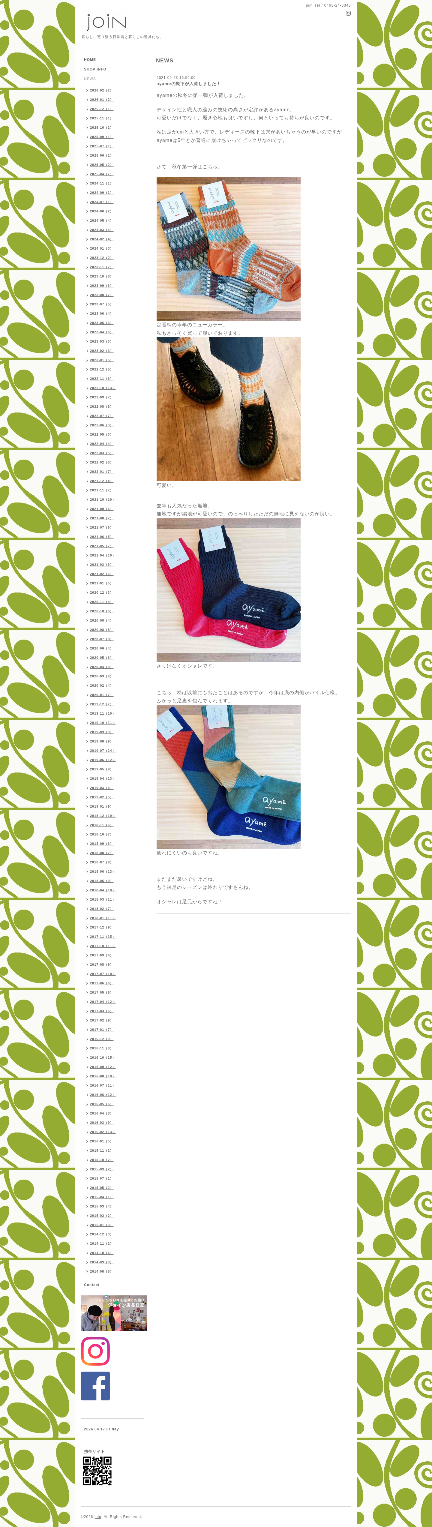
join (97, 1517)
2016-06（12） (103, 1094)
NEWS (90, 79)
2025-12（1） (102, 109)
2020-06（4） (102, 648)
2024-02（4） (102, 239)
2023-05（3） (102, 323)
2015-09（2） (102, 1169)
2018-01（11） (103, 918)
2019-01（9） (102, 806)
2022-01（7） (102, 471)
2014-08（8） (102, 1271)
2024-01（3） (102, 248)
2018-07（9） (102, 862)
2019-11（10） (103, 713)
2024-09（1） (102, 192)
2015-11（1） (102, 1150)
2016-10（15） (103, 1057)
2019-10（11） (103, 722)
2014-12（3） (102, 1234)
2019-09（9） (102, 732)
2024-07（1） (102, 202)
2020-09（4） (102, 620)
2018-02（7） (102, 908)
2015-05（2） (102, 1188)
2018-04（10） (103, 890)
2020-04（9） (102, 667)
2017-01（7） (102, 1029)
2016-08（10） (103, 1076)
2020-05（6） (102, 657)
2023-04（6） (102, 332)
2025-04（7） (102, 174)
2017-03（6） (102, 1011)
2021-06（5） (102, 536)
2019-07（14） (103, 750)
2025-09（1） (102, 137)
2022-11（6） (102, 378)
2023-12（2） (102, 258)
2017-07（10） (103, 974)
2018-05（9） (102, 881)
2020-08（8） (102, 630)
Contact (92, 1285)
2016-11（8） (102, 1048)
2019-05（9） (102, 769)
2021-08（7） (102, 518)
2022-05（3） (102, 434)
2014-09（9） (102, 1262)
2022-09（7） (102, 397)
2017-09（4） (102, 955)
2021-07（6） (102, 527)
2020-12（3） (102, 592)
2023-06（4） (102, 313)
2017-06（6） (102, 983)
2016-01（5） (102, 1141)
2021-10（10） (103, 499)
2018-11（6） (102, 825)
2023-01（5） (102, 360)
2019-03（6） (102, 788)
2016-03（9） (102, 1122)
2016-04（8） (102, 1113)
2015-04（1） (102, 1197)
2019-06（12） (103, 760)
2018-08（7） (102, 853)
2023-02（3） (102, 350)
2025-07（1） (102, 146)
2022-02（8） (102, 462)
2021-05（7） (102, 546)
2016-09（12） (103, 1067)
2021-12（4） (102, 481)
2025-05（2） (102, 164)
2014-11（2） (102, 1243)
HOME (90, 60)
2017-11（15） (103, 936)
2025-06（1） (102, 155)
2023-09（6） (102, 285)
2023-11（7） (102, 267)
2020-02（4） (102, 685)
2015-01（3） (102, 1225)
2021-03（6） (102, 564)
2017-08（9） (102, 964)
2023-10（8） (102, 276)
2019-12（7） (102, 704)
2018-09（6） (102, 843)
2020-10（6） (102, 611)
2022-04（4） (102, 444)
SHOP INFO (95, 69)
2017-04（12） (103, 1002)
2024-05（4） (102, 220)
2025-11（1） (102, 118)
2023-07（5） (102, 304)
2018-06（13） (103, 871)
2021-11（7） (102, 490)
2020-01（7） (102, 695)
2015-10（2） (102, 1160)
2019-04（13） (103, 778)
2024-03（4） (102, 230)
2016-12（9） (102, 1039)
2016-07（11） (103, 1085)
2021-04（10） (103, 555)
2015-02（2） (102, 1215)
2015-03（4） (102, 1206)
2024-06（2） (102, 211)
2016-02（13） (103, 1132)
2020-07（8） (102, 639)
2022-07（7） (102, 416)
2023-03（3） (102, 341)
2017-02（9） (102, 1020)
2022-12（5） (102, 369)
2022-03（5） (102, 453)
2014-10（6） (102, 1253)
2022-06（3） (102, 425)
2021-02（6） (102, 574)
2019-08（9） (102, 741)
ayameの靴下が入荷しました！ (189, 83)
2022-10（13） (103, 388)
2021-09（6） (102, 509)
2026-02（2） (102, 90)
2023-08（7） (102, 295)
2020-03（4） (102, 676)
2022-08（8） (102, 406)
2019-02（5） (102, 797)
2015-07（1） (102, 1178)
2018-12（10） (103, 816)
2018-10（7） (102, 834)
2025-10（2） (102, 127)
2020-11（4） (102, 602)
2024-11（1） (102, 183)
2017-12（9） (102, 927)
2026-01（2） (102, 99)
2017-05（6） (102, 992)
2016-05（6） (102, 1104)
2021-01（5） (102, 583)
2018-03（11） (103, 899)
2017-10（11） (103, 946)
